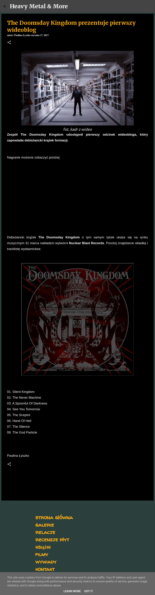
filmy (41, 554)
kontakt (44, 568)
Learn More (72, 591)
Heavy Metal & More (39, 6)
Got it (88, 591)
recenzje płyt (52, 539)
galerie (44, 524)
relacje (45, 532)
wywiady (45, 561)
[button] (9, 42)
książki (43, 546)
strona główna (54, 517)
